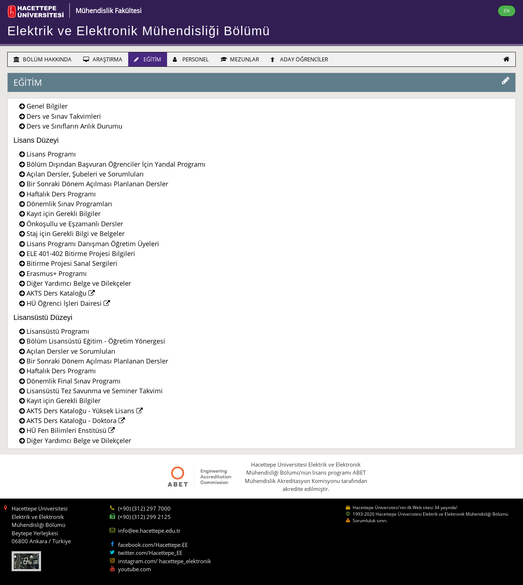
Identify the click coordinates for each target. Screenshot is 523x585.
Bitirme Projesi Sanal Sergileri (72, 263)
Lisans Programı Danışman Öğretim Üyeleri (93, 243)
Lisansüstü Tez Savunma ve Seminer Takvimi (95, 390)
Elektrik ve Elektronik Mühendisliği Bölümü (138, 31)
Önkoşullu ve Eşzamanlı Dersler (75, 223)
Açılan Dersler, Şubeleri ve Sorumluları (85, 174)
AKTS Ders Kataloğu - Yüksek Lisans (85, 410)
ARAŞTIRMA (102, 59)
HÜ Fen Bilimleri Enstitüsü (71, 430)
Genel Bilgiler (47, 106)
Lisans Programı (51, 154)
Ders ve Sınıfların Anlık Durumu (74, 126)
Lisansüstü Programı (58, 331)
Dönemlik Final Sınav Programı (74, 381)
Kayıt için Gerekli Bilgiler (64, 213)
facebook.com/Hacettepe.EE (153, 544)
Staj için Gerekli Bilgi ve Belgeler (76, 233)
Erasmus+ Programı (57, 273)
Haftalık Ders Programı (61, 194)
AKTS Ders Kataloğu (61, 293)
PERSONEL (191, 59)
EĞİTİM (147, 59)
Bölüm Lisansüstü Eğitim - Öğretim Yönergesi (96, 341)
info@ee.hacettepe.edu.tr (149, 530)
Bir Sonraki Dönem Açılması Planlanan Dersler (97, 183)
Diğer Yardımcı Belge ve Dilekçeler (79, 283)
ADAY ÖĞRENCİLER (299, 59)
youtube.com (134, 569)
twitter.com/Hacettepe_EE (150, 552)
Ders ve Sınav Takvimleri (64, 116)
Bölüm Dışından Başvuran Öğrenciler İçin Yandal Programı (116, 164)
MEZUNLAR (239, 59)
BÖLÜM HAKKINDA (42, 59)
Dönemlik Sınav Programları (69, 203)
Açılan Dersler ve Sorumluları (71, 351)
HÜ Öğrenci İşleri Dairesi (68, 303)
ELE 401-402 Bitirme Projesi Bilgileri (81, 253)
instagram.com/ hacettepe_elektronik (164, 561)
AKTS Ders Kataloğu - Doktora (76, 420)
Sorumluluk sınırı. (370, 520)
